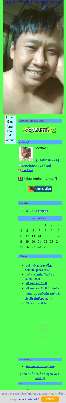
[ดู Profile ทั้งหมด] (47, 160)
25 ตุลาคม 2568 (36, 303)
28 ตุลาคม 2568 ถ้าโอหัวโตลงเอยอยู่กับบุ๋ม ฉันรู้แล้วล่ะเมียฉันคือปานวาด (43, 293)
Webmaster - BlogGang (40, 366)
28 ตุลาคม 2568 (36, 283)
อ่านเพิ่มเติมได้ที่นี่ (29, 399)
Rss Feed (27, 170)
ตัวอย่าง (31, 211)
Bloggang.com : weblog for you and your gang (32, 2)
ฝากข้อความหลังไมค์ (36, 166)
